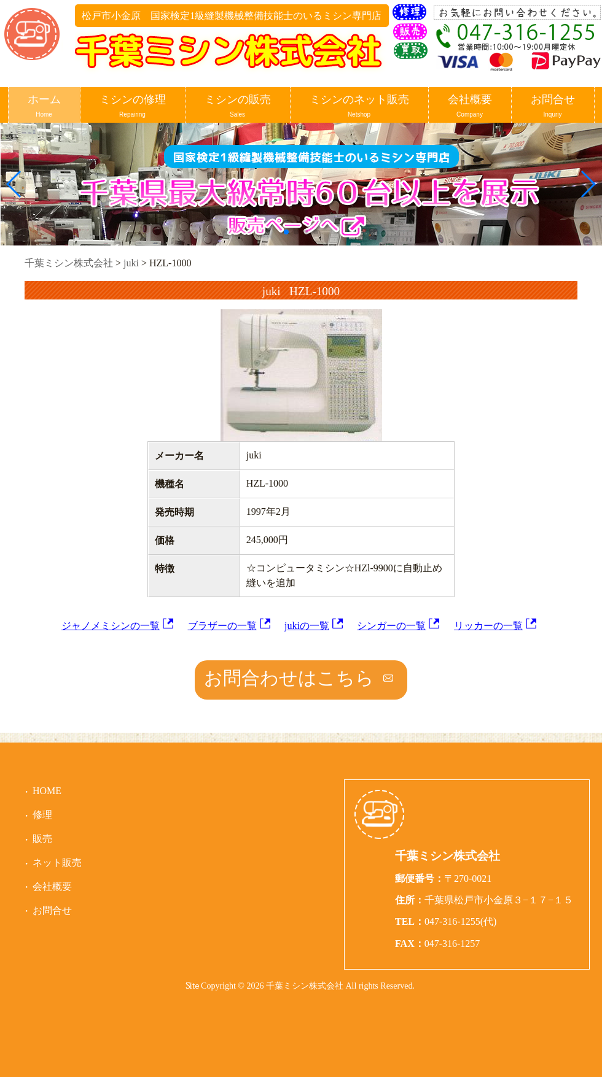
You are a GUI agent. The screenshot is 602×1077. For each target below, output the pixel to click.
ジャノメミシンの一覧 (110, 625)
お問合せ (553, 106)
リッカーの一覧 (488, 625)
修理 (42, 814)
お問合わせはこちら (289, 678)
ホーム (44, 106)
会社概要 (470, 106)
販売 (42, 838)
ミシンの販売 (238, 106)
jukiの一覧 (306, 625)
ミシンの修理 (133, 106)
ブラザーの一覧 (222, 625)
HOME (47, 791)
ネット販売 (57, 862)
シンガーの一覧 (391, 625)
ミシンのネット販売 (359, 106)
